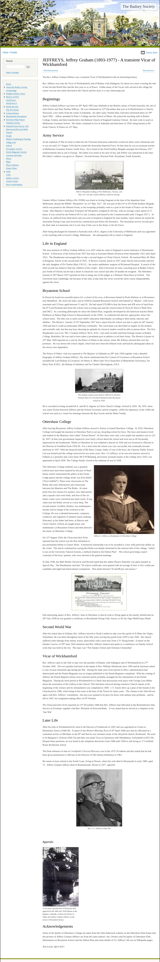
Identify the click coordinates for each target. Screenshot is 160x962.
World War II (11, 103)
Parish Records (12, 107)
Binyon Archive (12, 97)
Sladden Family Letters (15, 94)
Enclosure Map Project (15, 120)
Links (8, 175)
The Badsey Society (138, 6)
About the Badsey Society (16, 87)
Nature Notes (11, 168)
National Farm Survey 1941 (17, 126)
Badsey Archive (12, 178)
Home (5, 52)
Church (9, 132)
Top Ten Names (12, 110)
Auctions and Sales (14, 155)
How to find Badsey (14, 185)
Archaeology (11, 90)
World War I (11, 100)
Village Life (11, 142)
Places (8, 159)
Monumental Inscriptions (16, 116)
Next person (148, 70)
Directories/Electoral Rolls (17, 129)
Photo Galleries (12, 165)
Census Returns (12, 113)
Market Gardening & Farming (18, 139)
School (9, 145)
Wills (8, 172)
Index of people (12, 72)
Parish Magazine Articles (16, 152)
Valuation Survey (13, 123)
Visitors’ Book (12, 181)
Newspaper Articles (14, 149)
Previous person (51, 70)
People (14, 52)
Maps (8, 162)
